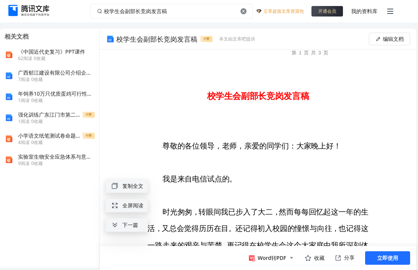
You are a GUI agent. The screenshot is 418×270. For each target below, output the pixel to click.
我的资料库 (364, 11)
